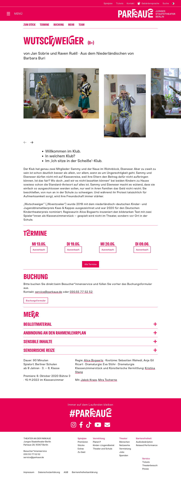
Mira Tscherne (107, 380)
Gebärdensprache (150, 3)
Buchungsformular (36, 300)
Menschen (124, 442)
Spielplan (108, 3)
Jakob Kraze (89, 380)
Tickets (119, 3)
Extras (81, 448)
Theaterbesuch (149, 465)
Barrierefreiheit (144, 438)
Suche (166, 3)
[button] (61, 93)
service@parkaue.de (48, 292)
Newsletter (107, 425)
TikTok (88, 425)
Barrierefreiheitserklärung (85, 472)
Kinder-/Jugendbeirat (103, 445)
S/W (173, 4)
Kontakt (130, 3)
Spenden (123, 455)
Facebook (81, 425)
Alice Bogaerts (93, 360)
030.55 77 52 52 (81, 292)
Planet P (97, 442)
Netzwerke (124, 445)
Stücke (81, 445)
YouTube (98, 424)
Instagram (73, 424)
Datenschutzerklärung (49, 472)
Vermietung (125, 448)
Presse (145, 469)
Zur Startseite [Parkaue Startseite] (145, 13)
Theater (123, 438)
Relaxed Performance (146, 445)
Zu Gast (81, 452)
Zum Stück (29, 24)
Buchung (59, 24)
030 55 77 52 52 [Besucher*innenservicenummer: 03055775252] (32, 454)
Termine (44, 24)
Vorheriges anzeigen (25, 142)
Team (81, 24)
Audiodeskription (144, 442)
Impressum (29, 472)
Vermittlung (99, 438)
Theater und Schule (102, 448)
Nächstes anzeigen (31, 142)
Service (146, 458)
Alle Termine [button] (90, 264)
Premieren (83, 442)
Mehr (71, 24)
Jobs (121, 452)
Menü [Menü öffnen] (18, 13)
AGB (66, 472)
